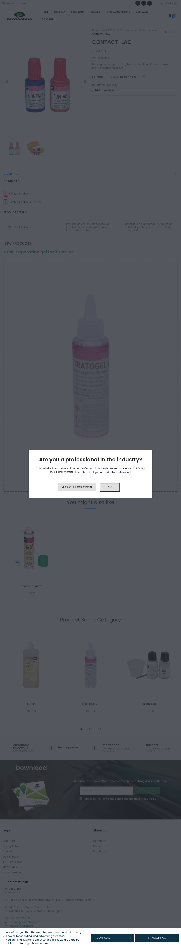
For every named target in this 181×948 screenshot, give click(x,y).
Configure (112, 938)
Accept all (157, 938)
